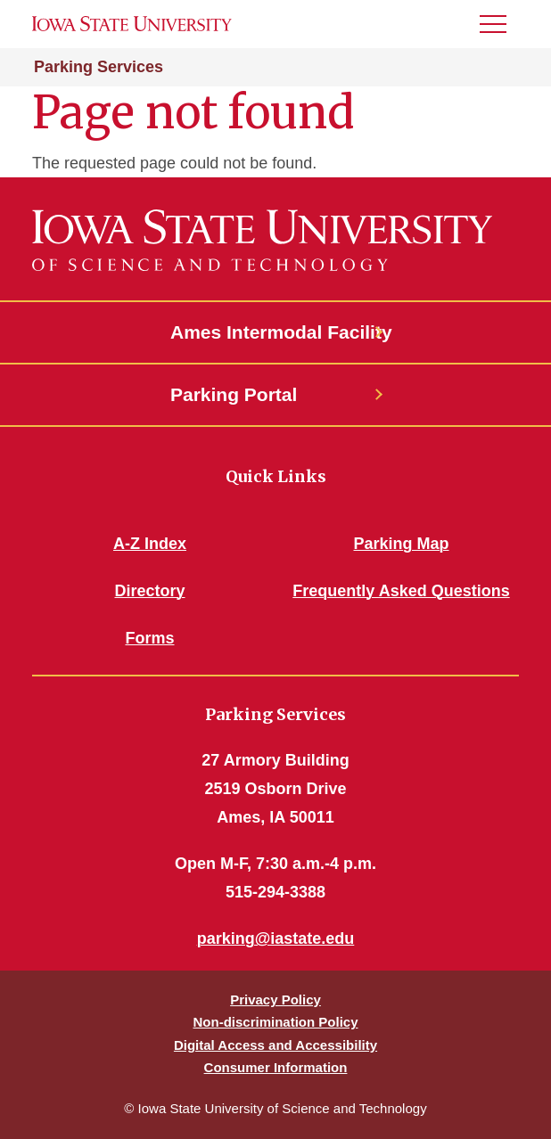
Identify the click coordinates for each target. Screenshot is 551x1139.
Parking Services (98, 67)
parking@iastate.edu (276, 938)
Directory (149, 591)
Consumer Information (276, 1067)
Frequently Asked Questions (400, 591)
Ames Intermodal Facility (275, 332)
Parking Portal (233, 394)
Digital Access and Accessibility (275, 1045)
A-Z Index (149, 544)
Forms (149, 638)
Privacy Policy (275, 999)
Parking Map (400, 544)
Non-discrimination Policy (275, 1021)
